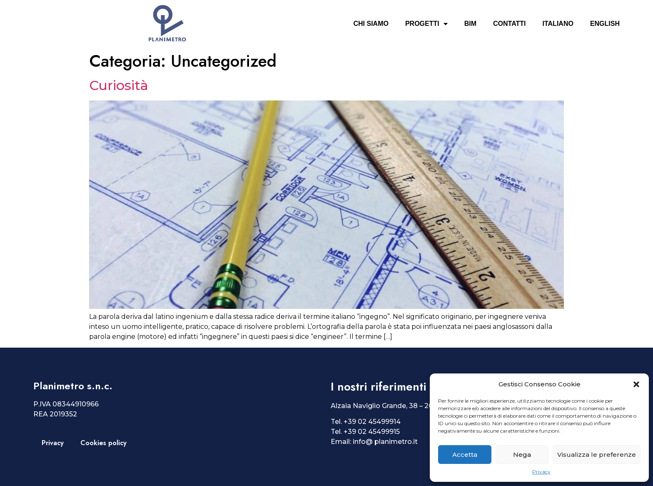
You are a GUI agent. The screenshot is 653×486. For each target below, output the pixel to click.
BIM (470, 23)
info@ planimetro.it (385, 442)
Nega (522, 454)
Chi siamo (370, 23)
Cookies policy (103, 443)
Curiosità (118, 85)
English (605, 23)
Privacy (541, 471)
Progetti (426, 23)
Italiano (558, 23)
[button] (636, 384)
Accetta (464, 454)
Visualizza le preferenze (596, 454)
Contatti (509, 23)
